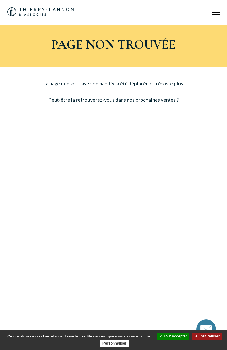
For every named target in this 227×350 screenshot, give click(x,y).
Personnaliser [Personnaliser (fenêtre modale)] (114, 343)
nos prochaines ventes (151, 100)
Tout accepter (173, 336)
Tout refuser (207, 336)
